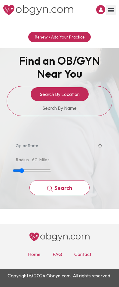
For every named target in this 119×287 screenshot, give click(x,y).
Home (34, 254)
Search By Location (60, 94)
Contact (82, 254)
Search (59, 188)
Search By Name (59, 108)
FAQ (57, 254)
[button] (111, 10)
